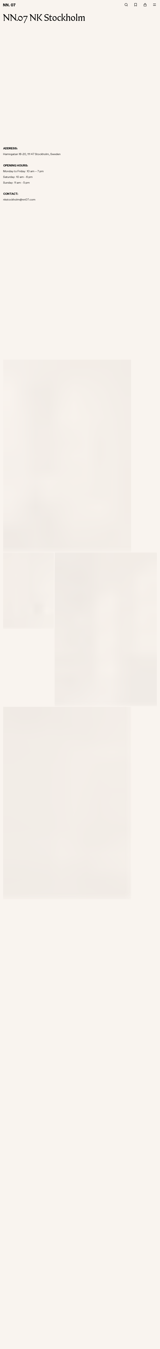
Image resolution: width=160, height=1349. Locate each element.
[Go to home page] (10, 4)
